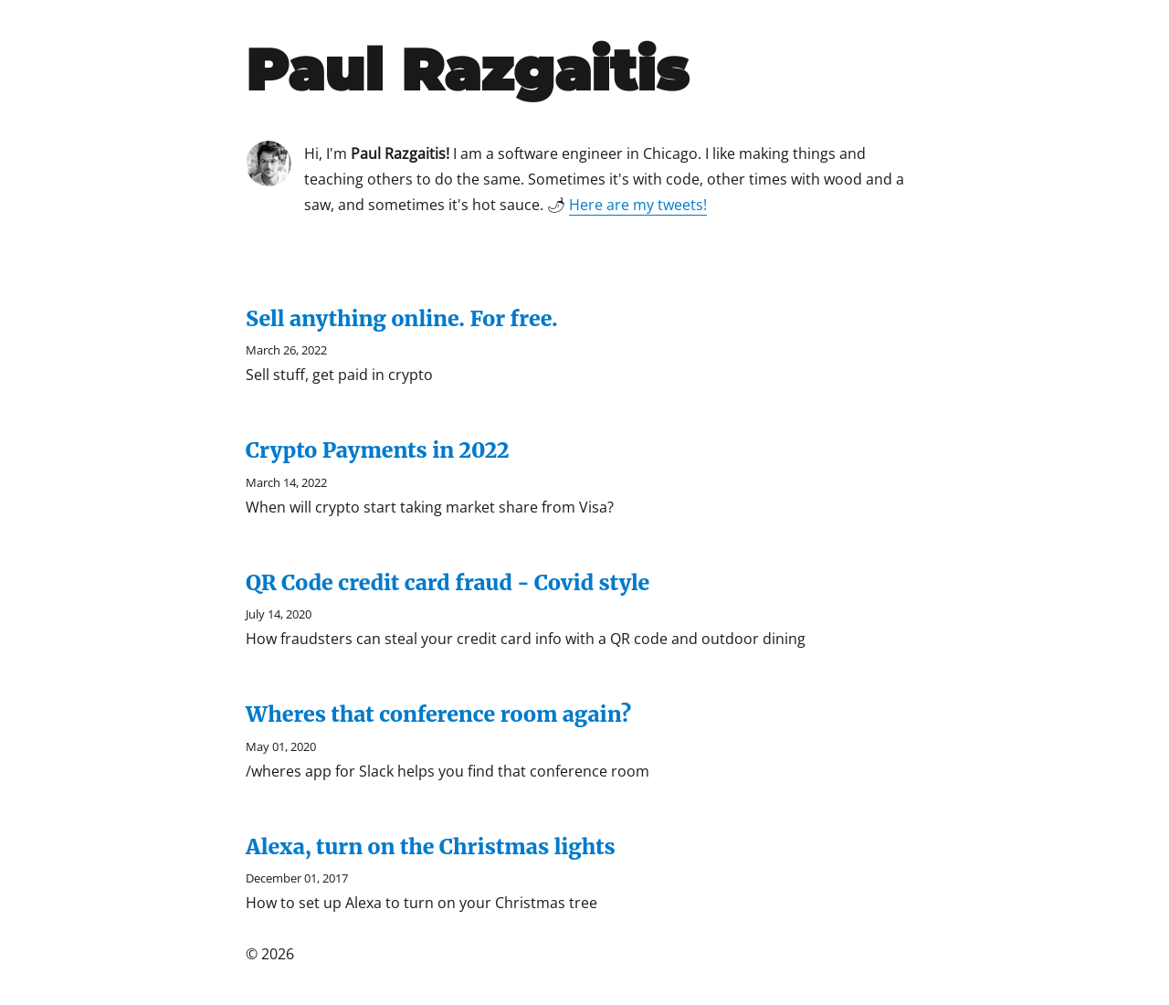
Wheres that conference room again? (438, 714)
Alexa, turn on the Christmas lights (431, 846)
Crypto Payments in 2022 (378, 450)
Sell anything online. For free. (402, 318)
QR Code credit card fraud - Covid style (447, 582)
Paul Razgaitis (467, 70)
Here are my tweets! (638, 205)
